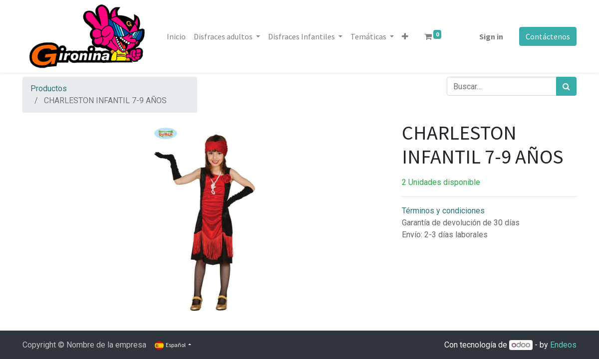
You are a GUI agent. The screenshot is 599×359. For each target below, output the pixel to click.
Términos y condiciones (443, 210)
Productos (48, 88)
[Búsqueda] (566, 86)
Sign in (491, 36)
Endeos (563, 345)
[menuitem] (176, 36)
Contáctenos (548, 36)
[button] (405, 36)
